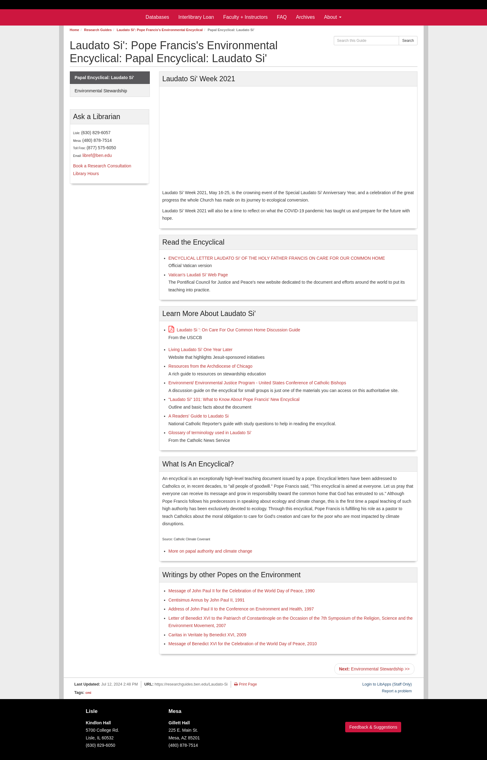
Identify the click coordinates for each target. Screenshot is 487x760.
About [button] (332, 17)
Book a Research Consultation (102, 165)
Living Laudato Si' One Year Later (201, 349)
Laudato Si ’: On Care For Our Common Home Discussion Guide (234, 329)
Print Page (245, 684)
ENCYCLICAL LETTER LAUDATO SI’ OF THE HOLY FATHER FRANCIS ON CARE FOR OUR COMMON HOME (277, 258)
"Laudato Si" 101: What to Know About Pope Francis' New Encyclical (234, 399)
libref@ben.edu (97, 155)
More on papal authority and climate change (210, 551)
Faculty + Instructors (245, 17)
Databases (157, 17)
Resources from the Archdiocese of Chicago (211, 366)
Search (408, 40)
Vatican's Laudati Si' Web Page (198, 274)
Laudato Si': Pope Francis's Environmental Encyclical (160, 30)
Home (74, 30)
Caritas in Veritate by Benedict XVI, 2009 (207, 634)
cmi (88, 692)
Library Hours (86, 173)
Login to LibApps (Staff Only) (387, 684)
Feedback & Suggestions (373, 727)
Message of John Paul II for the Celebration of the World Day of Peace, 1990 (242, 590)
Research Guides (98, 30)
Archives (305, 17)
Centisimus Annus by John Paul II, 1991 (207, 600)
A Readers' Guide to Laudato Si (199, 416)
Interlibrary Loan (196, 17)
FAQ (282, 17)
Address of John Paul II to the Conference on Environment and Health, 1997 (241, 608)
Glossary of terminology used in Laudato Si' (210, 432)
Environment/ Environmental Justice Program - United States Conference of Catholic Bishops (257, 382)
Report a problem (397, 691)
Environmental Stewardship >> (374, 668)
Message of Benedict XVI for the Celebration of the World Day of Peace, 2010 (243, 643)
